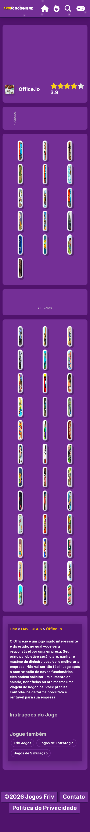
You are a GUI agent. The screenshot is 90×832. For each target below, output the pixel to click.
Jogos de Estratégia (56, 743)
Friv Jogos (31, 629)
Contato (74, 796)
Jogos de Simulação (31, 753)
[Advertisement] (50, 118)
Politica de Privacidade (44, 807)
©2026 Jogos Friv (29, 796)
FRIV (13, 629)
